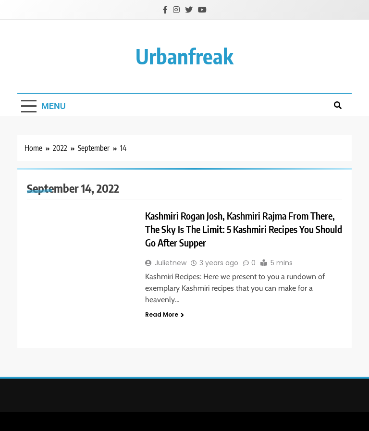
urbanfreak (184, 56)
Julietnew (170, 263)
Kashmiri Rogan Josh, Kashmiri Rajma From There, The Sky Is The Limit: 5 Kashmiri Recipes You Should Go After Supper (243, 228)
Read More (164, 314)
